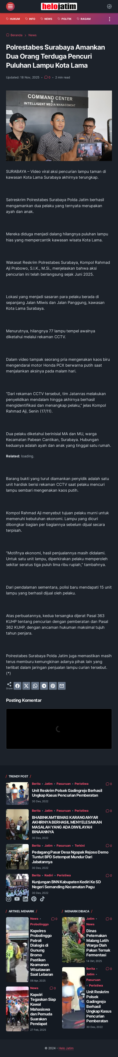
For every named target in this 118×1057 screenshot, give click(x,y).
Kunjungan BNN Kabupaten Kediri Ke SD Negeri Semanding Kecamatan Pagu (66, 884)
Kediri (48, 875)
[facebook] (17, 686)
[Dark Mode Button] (109, 6)
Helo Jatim (66, 1048)
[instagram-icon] (8, 899)
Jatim (48, 783)
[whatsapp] (35, 686)
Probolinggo (39, 924)
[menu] (10, 6)
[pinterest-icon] (33, 899)
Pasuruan (64, 783)
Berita (36, 783)
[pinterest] (53, 686)
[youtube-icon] (17, 899)
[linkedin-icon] (25, 899)
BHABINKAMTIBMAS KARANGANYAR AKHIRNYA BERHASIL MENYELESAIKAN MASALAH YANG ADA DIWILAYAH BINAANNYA (67, 824)
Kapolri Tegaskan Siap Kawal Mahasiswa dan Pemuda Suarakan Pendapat (43, 1009)
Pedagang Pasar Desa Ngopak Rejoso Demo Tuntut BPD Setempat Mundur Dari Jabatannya (70, 857)
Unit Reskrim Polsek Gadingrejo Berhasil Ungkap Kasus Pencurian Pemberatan (67, 793)
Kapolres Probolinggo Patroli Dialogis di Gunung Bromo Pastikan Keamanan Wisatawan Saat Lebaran (41, 953)
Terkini (80, 845)
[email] (62, 686)
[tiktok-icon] (42, 899)
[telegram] (44, 686)
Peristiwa (81, 783)
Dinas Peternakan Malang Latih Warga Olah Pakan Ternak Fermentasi (98, 943)
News (34, 918)
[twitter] (26, 686)
